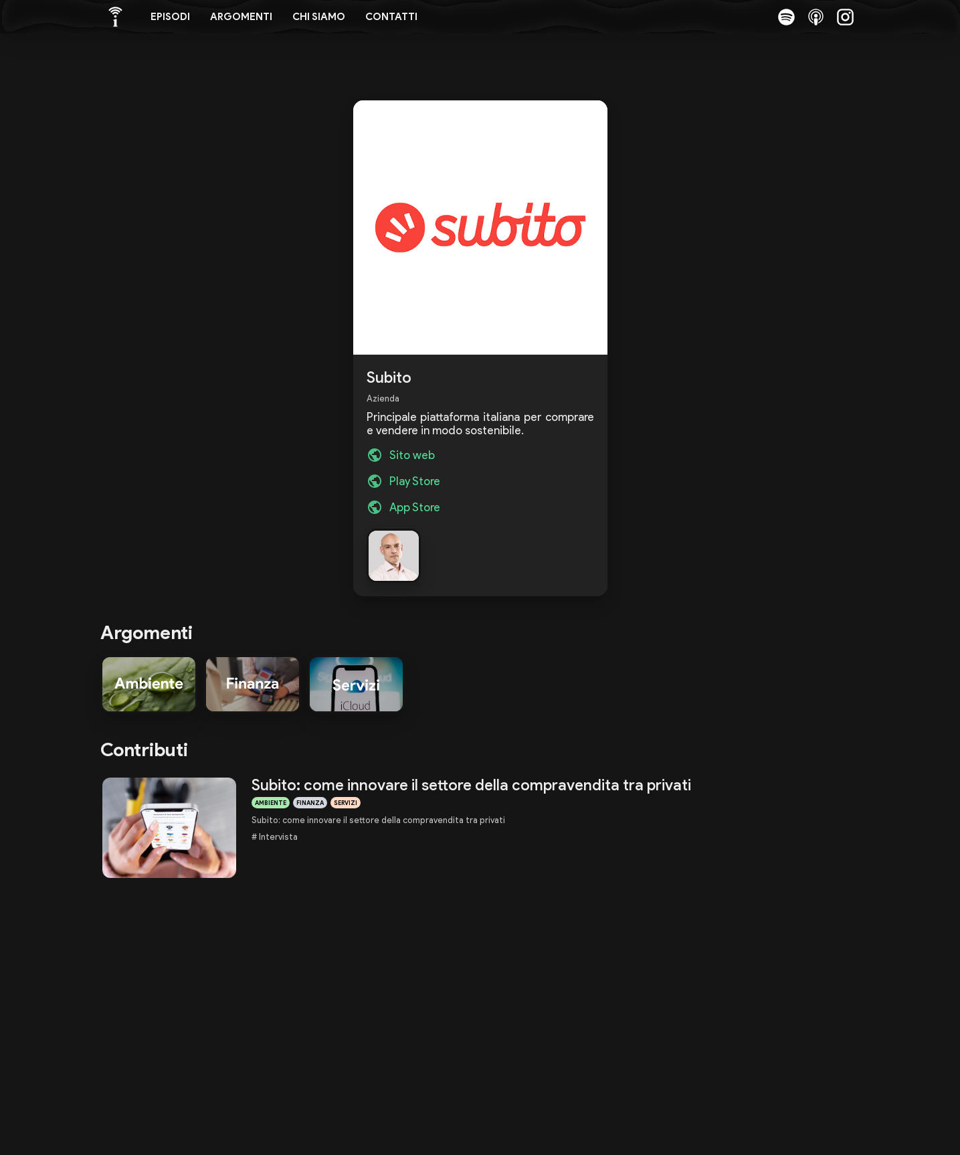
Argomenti (241, 17)
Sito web (412, 455)
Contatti (391, 17)
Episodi (170, 17)
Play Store (414, 481)
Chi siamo (318, 17)
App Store (414, 507)
